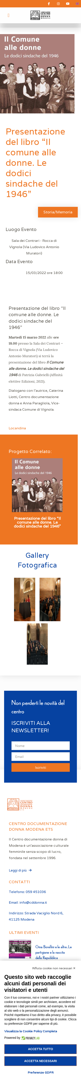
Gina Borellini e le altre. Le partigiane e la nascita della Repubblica (53, 952)
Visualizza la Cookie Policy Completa (30, 1031)
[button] (8, 15)
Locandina (17, 428)
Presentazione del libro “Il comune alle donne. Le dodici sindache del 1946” (37, 522)
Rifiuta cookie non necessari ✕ (54, 968)
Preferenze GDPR (41, 1072)
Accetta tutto (40, 1049)
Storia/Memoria (57, 211)
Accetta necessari (40, 1061)
